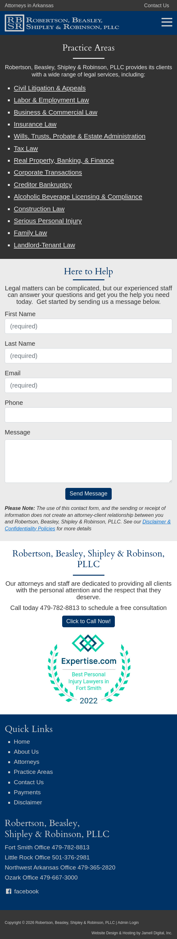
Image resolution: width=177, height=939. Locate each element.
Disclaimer (28, 802)
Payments (27, 792)
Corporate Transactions (48, 172)
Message (17, 432)
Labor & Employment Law (51, 99)
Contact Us (156, 5)
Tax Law (26, 148)
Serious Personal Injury (48, 220)
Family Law (30, 232)
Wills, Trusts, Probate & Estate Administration (79, 136)
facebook (22, 891)
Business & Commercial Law (55, 112)
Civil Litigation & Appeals (50, 88)
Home (22, 741)
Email (13, 373)
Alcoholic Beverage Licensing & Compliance (78, 196)
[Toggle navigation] (165, 21)
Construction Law (39, 208)
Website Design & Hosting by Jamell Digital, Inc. (131, 933)
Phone (14, 402)
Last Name (20, 343)
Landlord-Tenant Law (44, 245)
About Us (26, 751)
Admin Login (128, 922)
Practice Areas (33, 772)
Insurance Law (35, 124)
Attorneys (26, 761)
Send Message (88, 493)
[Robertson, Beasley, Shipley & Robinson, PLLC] (59, 22)
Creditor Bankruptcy (43, 184)
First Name (20, 313)
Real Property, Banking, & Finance (64, 160)
